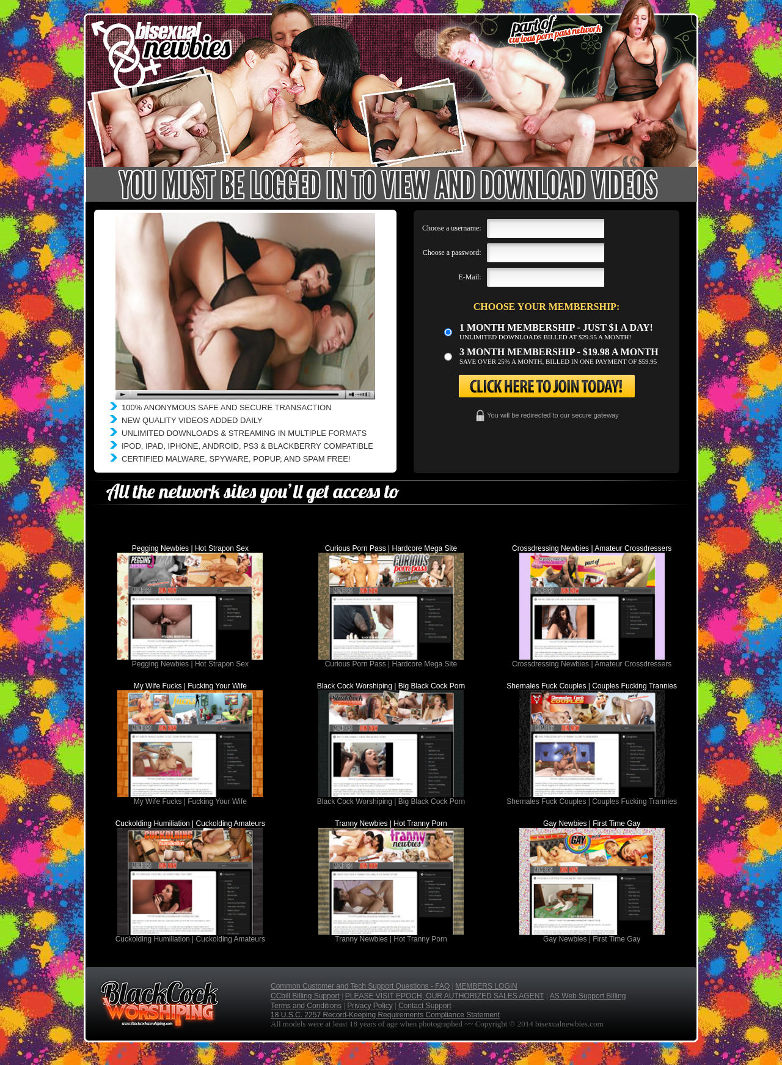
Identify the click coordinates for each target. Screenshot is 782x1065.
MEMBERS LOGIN (486, 986)
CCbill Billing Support (305, 996)
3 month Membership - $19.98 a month (559, 352)
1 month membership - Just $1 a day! (556, 327)
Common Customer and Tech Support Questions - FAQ (360, 986)
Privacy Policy (370, 1005)
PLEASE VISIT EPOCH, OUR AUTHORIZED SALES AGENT (444, 996)
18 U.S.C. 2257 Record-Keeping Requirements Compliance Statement (385, 1015)
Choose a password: (452, 252)
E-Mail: (469, 277)
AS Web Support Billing (588, 996)
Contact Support (424, 1005)
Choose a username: (451, 228)
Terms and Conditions (306, 1005)
